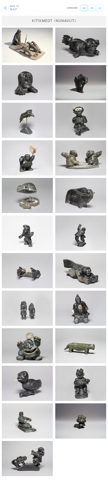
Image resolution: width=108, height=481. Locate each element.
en (84, 8)
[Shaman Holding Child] (80, 383)
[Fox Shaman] (80, 345)
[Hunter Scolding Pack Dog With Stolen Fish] (27, 458)
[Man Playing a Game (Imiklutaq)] (27, 421)
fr (92, 8)
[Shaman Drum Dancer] (27, 345)
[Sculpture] (80, 82)
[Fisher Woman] (80, 421)
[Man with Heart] (80, 308)
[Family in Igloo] (27, 195)
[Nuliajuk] (80, 270)
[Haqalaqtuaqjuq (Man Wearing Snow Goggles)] (80, 120)
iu (100, 8)
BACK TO (14, 8)
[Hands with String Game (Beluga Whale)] (27, 270)
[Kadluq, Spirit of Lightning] (27, 233)
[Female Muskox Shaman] (80, 195)
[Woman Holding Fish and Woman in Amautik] (27, 308)
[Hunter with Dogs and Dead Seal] (27, 45)
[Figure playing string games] (80, 233)
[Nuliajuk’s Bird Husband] (27, 120)
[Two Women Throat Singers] (80, 158)
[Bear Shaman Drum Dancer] (27, 158)
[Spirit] (80, 45)
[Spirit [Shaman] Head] (27, 82)
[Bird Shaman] (27, 383)
